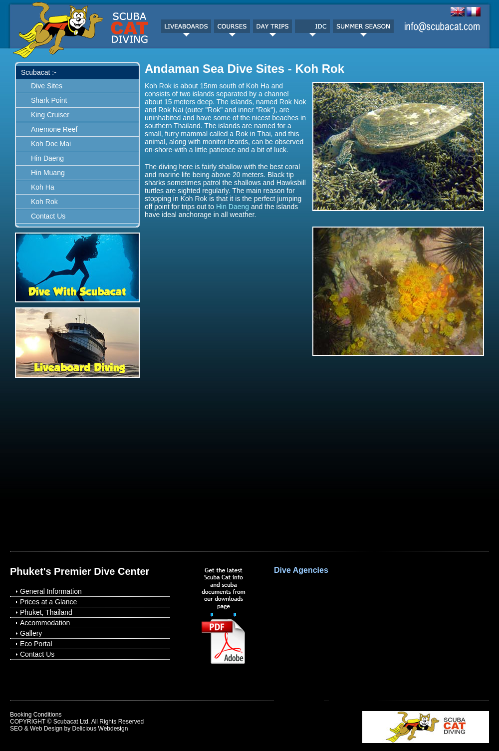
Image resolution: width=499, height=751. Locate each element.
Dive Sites (46, 86)
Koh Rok (44, 202)
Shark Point (49, 100)
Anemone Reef (54, 129)
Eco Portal (36, 644)
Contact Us (48, 216)
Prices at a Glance (48, 602)
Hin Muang (48, 173)
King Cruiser (50, 115)
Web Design (46, 728)
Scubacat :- (38, 72)
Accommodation (45, 623)
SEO (16, 728)
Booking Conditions (35, 714)
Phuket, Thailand (46, 612)
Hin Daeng (47, 158)
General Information (51, 591)
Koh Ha (42, 187)
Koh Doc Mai (51, 144)
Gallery (31, 633)
